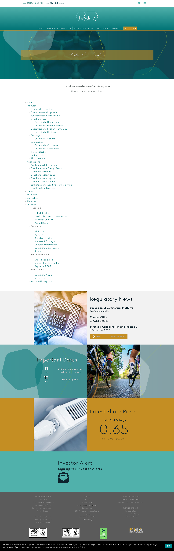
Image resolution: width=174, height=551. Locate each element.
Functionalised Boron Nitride (45, 116)
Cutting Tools (37, 155)
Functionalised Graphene (44, 112)
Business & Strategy (45, 241)
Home (40, 29)
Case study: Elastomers (46, 132)
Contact (116, 29)
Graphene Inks (38, 119)
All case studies (39, 158)
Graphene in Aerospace (43, 178)
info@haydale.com (55, 3)
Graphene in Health (41, 172)
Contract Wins (99, 317)
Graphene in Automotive (43, 182)
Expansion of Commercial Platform (111, 308)
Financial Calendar (44, 220)
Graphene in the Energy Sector (46, 168)
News (90, 29)
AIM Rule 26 (41, 231)
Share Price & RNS (44, 260)
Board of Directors (44, 238)
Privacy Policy (130, 511)
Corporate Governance (47, 248)
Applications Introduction (44, 165)
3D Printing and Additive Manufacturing (51, 185)
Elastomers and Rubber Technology (49, 129)
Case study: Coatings (45, 139)
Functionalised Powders (43, 188)
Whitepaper (102, 29)
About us (51, 29)
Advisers (39, 235)
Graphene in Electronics (43, 175)
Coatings (35, 135)
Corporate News (43, 275)
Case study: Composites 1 (48, 145)
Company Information (46, 245)
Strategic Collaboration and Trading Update (114, 327)
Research (39, 251)
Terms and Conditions (130, 514)
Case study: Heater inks (47, 122)
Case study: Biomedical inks (49, 126)
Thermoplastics (39, 152)
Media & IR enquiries (41, 281)
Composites (37, 142)
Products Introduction (42, 109)
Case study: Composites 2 (48, 149)
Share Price (113, 424)
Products (64, 29)
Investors (129, 29)
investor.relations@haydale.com (130, 502)
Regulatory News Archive (108, 337)
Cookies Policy (78, 547)
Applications (33, 162)
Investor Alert (41, 278)
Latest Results (42, 213)
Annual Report (42, 223)
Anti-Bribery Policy (131, 517)
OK (168, 546)
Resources (79, 29)
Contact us (32, 198)
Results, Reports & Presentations (51, 216)
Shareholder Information (47, 263)
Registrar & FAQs (43, 266)
